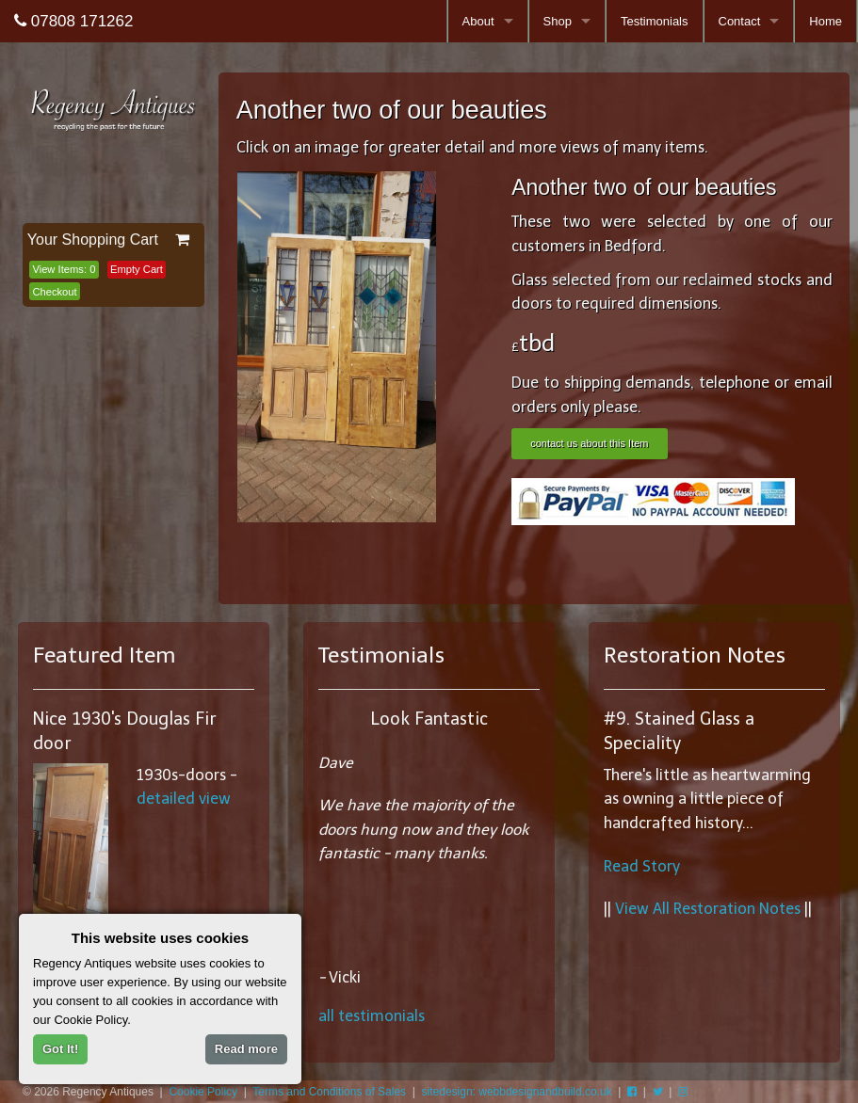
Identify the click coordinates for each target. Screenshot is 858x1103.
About (478, 21)
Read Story (642, 866)
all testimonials (371, 1016)
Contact (740, 21)
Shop (557, 21)
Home (825, 21)
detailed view (184, 798)
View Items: (63, 269)
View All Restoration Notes (708, 909)
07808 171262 (73, 21)
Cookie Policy (203, 1091)
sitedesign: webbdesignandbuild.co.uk (517, 1091)
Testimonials (654, 21)
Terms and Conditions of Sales (329, 1091)
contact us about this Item (589, 443)
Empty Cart (136, 269)
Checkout (54, 291)
